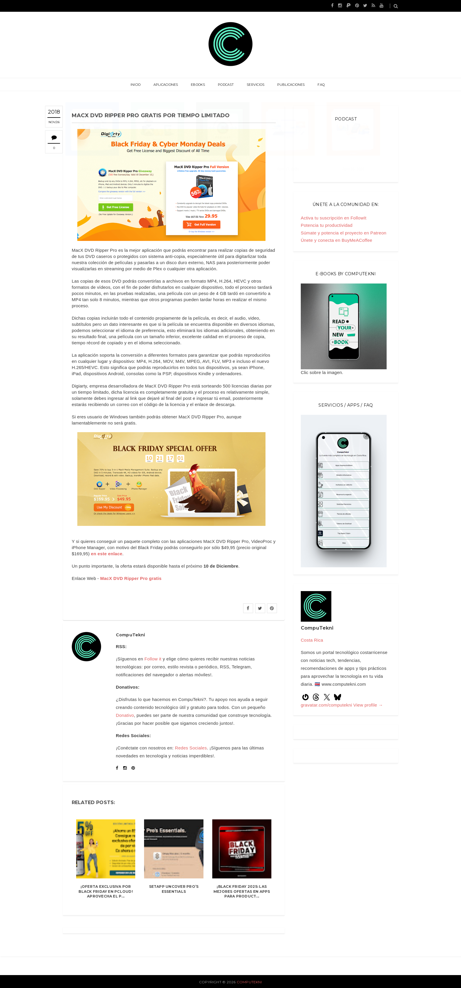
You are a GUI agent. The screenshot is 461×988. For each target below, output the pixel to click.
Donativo (125, 715)
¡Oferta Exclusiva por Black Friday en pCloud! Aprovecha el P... (105, 891)
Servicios (254, 85)
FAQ (318, 85)
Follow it (152, 658)
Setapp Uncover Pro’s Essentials (174, 889)
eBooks (199, 85)
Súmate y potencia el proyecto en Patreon (343, 232)
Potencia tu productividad (327, 225)
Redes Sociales (191, 747)
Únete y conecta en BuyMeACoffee (336, 240)
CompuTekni (249, 982)
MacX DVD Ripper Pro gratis (131, 578)
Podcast (226, 85)
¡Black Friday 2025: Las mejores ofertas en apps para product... (241, 891)
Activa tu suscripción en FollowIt (333, 217)
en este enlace (106, 553)
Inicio (138, 85)
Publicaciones (289, 85)
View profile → (368, 704)
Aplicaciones (168, 85)
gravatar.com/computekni (327, 704)
